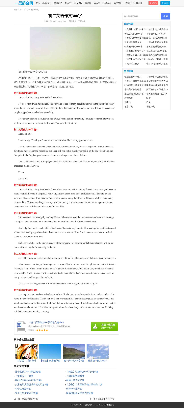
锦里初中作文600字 (106, 399)
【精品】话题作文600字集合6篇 (82, 371)
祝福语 (128, 3)
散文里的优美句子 (133, 42)
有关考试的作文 (131, 63)
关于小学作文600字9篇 (26, 393)
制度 (148, 98)
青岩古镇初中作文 (30, 399)
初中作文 (35, 10)
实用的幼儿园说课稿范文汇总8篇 (31, 384)
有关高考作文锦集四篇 (135, 38)
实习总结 (58, 3)
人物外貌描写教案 (75, 376)
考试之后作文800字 (133, 34)
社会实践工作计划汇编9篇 (28, 371)
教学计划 (128, 106)
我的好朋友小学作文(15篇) (28, 380)
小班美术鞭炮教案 (133, 89)
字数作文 (150, 106)
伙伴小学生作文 (74, 389)
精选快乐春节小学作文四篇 (79, 393)
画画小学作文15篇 (75, 380)
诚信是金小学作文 (133, 77)
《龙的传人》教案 (24, 376)
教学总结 (128, 98)
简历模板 (78, 3)
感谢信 (127, 102)
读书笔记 (118, 3)
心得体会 (107, 3)
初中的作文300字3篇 (156, 34)
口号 (148, 102)
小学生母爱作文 (23, 389)
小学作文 (46, 3)
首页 (38, 3)
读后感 (97, 3)
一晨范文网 (88, 405)
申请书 (68, 3)
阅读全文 (72, 21)
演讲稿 (88, 3)
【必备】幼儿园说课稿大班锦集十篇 (84, 384)
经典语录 (138, 3)
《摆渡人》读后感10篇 (135, 55)
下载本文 (82, 21)
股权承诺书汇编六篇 (134, 94)
